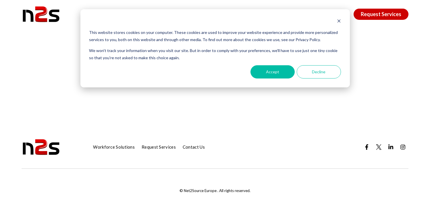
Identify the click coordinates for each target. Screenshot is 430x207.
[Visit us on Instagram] (403, 147)
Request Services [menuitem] (159, 147)
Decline (318, 71)
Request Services (381, 14)
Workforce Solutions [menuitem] (114, 147)
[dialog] (215, 48)
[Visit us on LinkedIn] (391, 147)
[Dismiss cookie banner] (339, 21)
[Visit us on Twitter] (379, 147)
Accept (272, 71)
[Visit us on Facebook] (367, 147)
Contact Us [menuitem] (194, 147)
